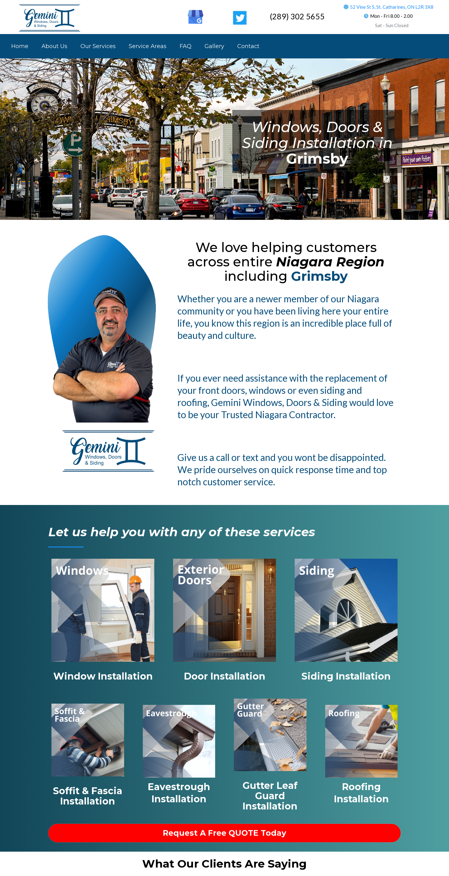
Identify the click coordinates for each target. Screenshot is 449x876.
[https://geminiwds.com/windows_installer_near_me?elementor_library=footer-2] (102, 609)
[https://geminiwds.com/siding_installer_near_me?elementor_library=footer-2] (346, 609)
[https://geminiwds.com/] (50, 17)
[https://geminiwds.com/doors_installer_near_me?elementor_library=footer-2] (224, 609)
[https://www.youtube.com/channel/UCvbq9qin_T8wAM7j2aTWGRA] (217, 12)
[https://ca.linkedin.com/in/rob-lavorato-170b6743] (173, 12)
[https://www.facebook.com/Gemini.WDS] (151, 12)
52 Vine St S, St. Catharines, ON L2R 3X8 (391, 7)
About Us (54, 46)
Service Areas (148, 46)
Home (19, 46)
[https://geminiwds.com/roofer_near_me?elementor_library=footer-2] (361, 740)
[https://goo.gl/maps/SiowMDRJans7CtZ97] (195, 16)
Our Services (98, 46)
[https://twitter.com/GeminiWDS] (240, 17)
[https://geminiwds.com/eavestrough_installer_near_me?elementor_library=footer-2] (179, 740)
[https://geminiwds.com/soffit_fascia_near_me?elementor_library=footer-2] (87, 739)
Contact (248, 46)
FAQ (185, 46)
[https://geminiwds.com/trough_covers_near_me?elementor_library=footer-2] (270, 734)
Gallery (214, 46)
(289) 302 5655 (297, 16)
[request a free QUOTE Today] (224, 833)
